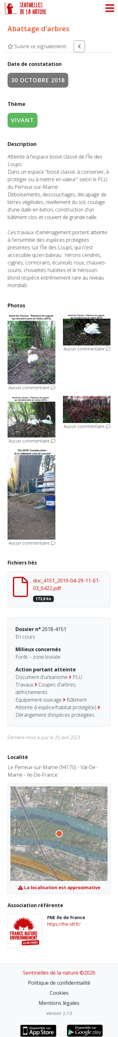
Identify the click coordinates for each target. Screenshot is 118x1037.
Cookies (59, 992)
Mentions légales (59, 1002)
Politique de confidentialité (59, 982)
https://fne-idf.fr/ (64, 924)
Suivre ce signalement (37, 46)
